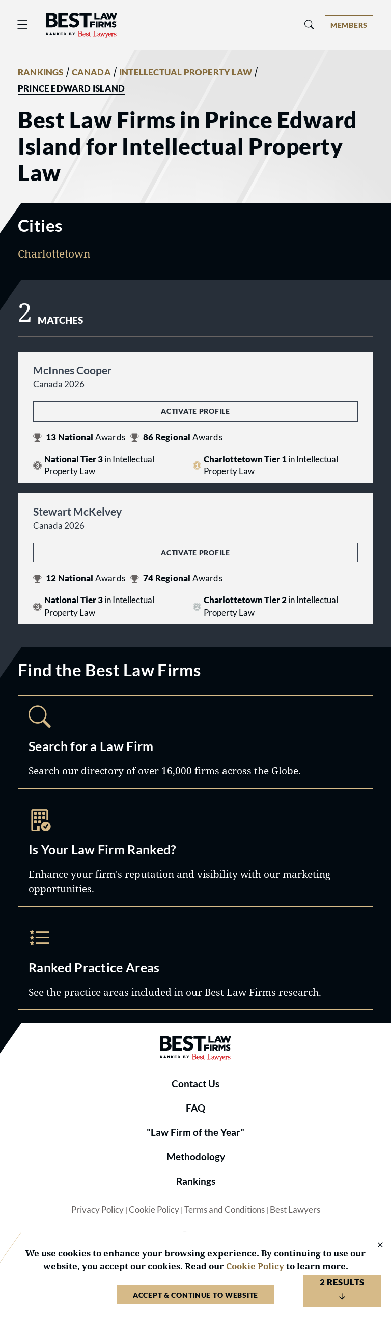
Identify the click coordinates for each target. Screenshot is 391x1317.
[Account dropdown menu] (349, 25)
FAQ (195, 1108)
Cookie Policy (154, 1210)
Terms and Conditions (224, 1210)
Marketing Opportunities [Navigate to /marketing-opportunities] (195, 852)
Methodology (195, 1156)
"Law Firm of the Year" (195, 1132)
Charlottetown (54, 253)
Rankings (195, 1181)
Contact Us (195, 1083)
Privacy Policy (97, 1210)
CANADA (91, 72)
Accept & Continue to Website (195, 1295)
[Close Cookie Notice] (373, 1245)
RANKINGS (41, 72)
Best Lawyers (295, 1210)
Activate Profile (195, 411)
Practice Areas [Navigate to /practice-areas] (195, 963)
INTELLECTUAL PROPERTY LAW (185, 72)
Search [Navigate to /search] (195, 742)
